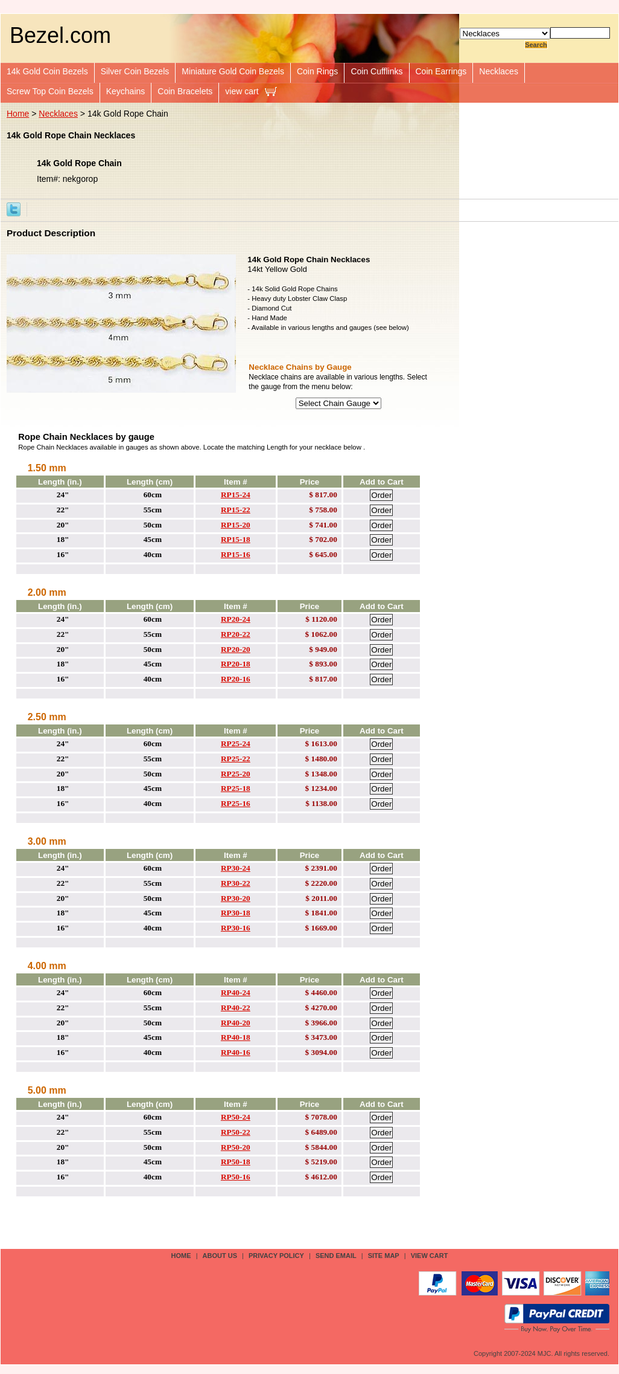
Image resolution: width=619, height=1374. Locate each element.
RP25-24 (235, 743)
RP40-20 (235, 1022)
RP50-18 (235, 1161)
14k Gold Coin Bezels (47, 71)
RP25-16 (235, 803)
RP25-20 (235, 773)
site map (383, 1255)
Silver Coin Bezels (135, 71)
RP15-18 (235, 539)
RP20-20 (235, 649)
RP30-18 (235, 912)
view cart (241, 91)
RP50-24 (235, 1116)
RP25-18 (235, 788)
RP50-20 (235, 1147)
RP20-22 (235, 634)
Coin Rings (317, 71)
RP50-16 (235, 1176)
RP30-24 (235, 867)
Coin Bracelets (184, 91)
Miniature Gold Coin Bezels (233, 71)
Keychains (125, 91)
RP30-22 (235, 883)
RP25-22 (235, 758)
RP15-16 (235, 554)
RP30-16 (235, 927)
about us (220, 1255)
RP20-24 (235, 619)
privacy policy (276, 1255)
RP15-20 (235, 524)
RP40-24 (235, 992)
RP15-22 (235, 509)
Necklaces (498, 71)
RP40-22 (235, 1007)
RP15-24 (235, 494)
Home (18, 113)
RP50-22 (235, 1132)
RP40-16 (235, 1052)
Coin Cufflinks (376, 71)
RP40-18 (235, 1037)
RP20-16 (235, 678)
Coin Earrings (441, 71)
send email (336, 1255)
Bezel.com (60, 35)
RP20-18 (235, 663)
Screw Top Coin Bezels (50, 91)
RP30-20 (235, 898)
